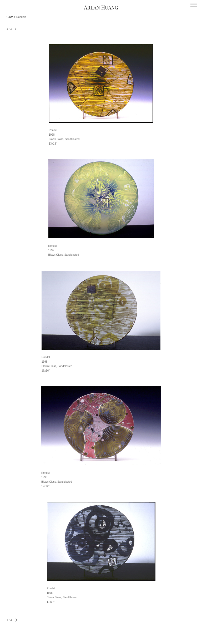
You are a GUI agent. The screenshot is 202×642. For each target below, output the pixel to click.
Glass (10, 17)
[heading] (101, 7)
